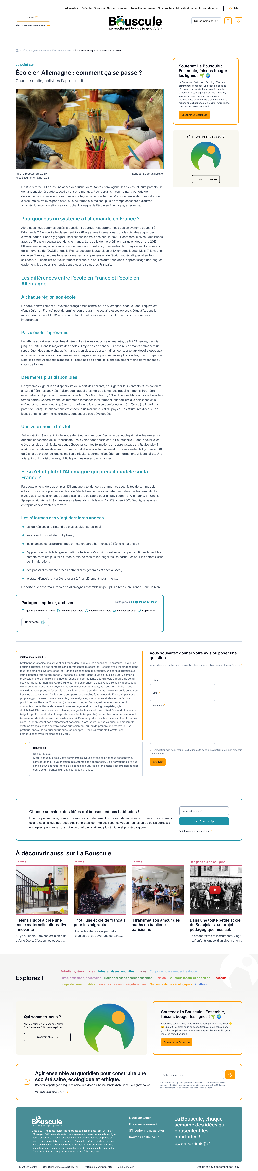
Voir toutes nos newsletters (31, 25)
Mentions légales (28, 1166)
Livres (142, 971)
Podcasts (220, 978)
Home (17, 50)
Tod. (236, 1166)
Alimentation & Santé (29, 38)
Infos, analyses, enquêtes (35, 50)
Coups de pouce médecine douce (173, 971)
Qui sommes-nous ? (143, 1124)
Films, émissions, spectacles (80, 978)
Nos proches (145, 38)
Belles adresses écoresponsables (128, 978)
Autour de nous (202, 38)
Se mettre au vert (82, 38)
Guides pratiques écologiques (171, 984)
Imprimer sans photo (100, 610)
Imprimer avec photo (72, 610)
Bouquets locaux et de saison (189, 978)
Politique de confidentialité (98, 1166)
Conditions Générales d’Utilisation (60, 1166)
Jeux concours (126, 1166)
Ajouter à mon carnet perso (40, 610)
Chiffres (201, 984)
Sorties (160, 978)
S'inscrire (33, 18)
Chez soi (57, 38)
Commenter (32, 622)
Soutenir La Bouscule (194, 114)
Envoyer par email (126, 610)
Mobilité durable (172, 38)
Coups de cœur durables (77, 984)
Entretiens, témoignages (77, 971)
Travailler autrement (115, 38)
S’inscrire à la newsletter (146, 1130)
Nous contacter (140, 1117)
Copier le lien (149, 610)
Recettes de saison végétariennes (122, 984)
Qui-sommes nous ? (206, 21)
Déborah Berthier (153, 173)
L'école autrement (61, 50)
